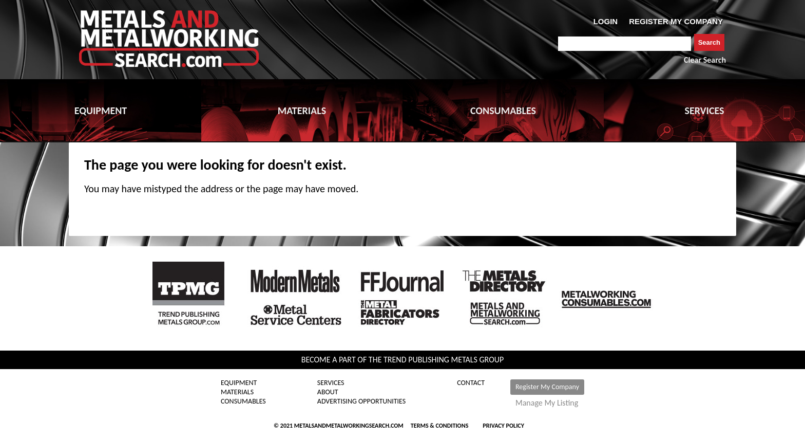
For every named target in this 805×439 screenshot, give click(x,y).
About (327, 392)
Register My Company (547, 386)
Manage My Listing (546, 403)
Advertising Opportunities (361, 401)
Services (330, 383)
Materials (237, 392)
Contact (471, 383)
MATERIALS (302, 110)
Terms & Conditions (439, 426)
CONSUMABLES (503, 110)
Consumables (243, 401)
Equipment (239, 383)
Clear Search (705, 60)
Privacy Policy (503, 426)
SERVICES (704, 110)
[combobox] (624, 43)
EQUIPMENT (100, 110)
